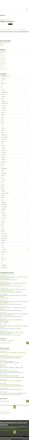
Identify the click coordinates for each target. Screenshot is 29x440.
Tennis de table (4, 251)
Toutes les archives (4, 69)
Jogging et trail (4, 168)
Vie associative (4, 267)
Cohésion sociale (4, 103)
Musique (3, 195)
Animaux (3, 83)
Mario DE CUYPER (4, 332)
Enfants (2, 132)
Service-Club (3, 233)
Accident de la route (5, 76)
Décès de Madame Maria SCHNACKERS (9, 376)
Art (1, 85)
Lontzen (2, 184)
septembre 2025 (3, 63)
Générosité (3, 155)
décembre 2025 (3, 58)
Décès (2, 119)
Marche (2, 186)
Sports (2, 247)
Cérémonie (3, 96)
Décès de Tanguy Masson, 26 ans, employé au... (11, 389)
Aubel (1, 43)
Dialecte (17, 29)
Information (3, 161)
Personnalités (4, 206)
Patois (2, 200)
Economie (3, 128)
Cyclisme (3, 114)
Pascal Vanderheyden (5, 301)
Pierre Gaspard (4, 326)
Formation (3, 148)
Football (3, 146)
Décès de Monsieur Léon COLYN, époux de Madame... (13, 283)
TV (1, 262)
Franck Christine (4, 283)
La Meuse (3, 175)
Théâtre (2, 254)
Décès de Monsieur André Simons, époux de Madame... (13, 352)
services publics (4, 236)
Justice (2, 170)
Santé (2, 224)
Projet (2, 220)
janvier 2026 (2, 57)
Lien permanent (3, 29)
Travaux (4, 215)
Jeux (2, 166)
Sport (2, 244)
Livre (2, 177)
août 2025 (2, 65)
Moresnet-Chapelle (5, 193)
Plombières (3, 209)
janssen (2, 295)
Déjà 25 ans (3, 366)
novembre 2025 (3, 60)
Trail (2, 260)
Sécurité (2, 231)
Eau (2, 125)
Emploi (2, 130)
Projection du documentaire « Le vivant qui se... (11, 356)
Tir (1, 256)
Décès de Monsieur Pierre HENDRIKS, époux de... (14, 326)
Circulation (3, 101)
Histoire (2, 157)
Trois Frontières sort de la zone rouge (9, 384)
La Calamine (3, 173)
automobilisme (4, 92)
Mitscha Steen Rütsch (5, 277)
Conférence (3, 108)
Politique (3, 213)
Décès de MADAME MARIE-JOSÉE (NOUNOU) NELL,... (11, 320)
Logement (3, 179)
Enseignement (4, 134)
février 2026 (2, 55)
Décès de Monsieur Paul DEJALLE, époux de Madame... (13, 296)
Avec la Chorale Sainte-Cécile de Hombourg (10, 380)
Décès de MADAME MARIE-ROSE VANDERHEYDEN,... (14, 302)
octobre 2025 (2, 62)
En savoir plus (8, 439)
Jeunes (2, 164)
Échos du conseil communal (6, 361)
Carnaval (3, 94)
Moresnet (3, 191)
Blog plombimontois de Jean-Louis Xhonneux (13, 424)
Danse (2, 116)
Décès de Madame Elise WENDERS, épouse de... (13, 308)
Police (2, 211)
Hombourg (3, 159)
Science (2, 227)
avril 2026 (2, 52)
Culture (14, 29)
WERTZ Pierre (3, 307)
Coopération (3, 110)
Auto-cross (3, 90)
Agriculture (3, 78)
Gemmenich (3, 152)
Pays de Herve (4, 204)
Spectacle (3, 242)
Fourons (1, 45)
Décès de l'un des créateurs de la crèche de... (13, 290)
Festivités (3, 141)
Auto (2, 87)
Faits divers (3, 139)
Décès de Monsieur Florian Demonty (9, 371)
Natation (4, 249)
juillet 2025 (2, 67)
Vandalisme (3, 265)
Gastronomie (3, 150)
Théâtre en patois (7, 21)
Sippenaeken (3, 238)
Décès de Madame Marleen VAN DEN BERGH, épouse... (14, 277)
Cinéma (2, 99)
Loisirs (2, 182)
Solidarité (3, 240)
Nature (2, 197)
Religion (3, 222)
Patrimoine (3, 202)
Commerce (3, 105)
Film (2, 143)
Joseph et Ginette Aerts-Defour (7, 289)
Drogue (2, 123)
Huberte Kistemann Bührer (6, 313)
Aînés (2, 81)
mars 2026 (2, 53)
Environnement (4, 137)
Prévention (3, 218)
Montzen (3, 188)
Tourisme (3, 258)
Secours (2, 229)
